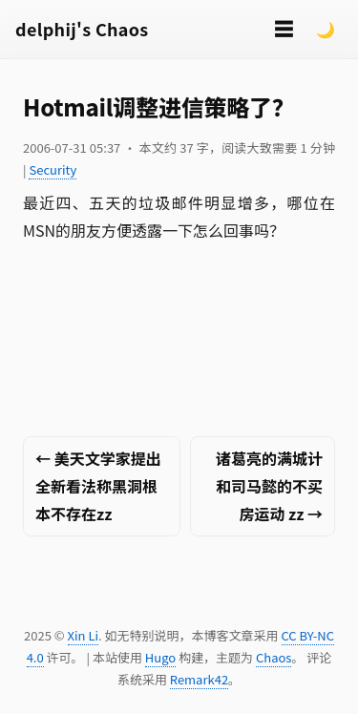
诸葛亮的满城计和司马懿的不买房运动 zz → (269, 486)
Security (52, 169)
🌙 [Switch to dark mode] (325, 28)
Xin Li (83, 635)
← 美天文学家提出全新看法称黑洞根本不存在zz (98, 486)
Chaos (273, 657)
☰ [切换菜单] (283, 28)
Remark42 (199, 679)
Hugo (160, 657)
